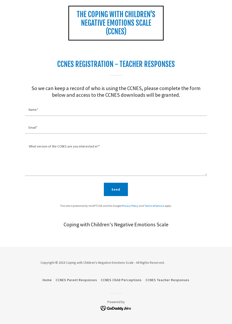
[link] (116, 32)
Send (115, 189)
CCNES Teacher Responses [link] (167, 280)
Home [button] (47, 280)
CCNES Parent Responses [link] (76, 280)
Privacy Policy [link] (130, 206)
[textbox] (116, 110)
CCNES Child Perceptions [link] (121, 280)
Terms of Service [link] (154, 206)
